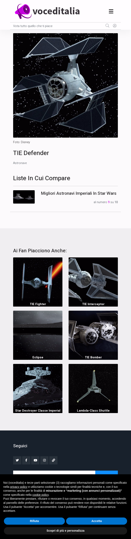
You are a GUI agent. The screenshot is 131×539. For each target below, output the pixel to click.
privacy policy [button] (18, 486)
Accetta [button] (96, 521)
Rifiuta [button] (34, 521)
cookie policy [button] (40, 494)
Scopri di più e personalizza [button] (65, 530)
